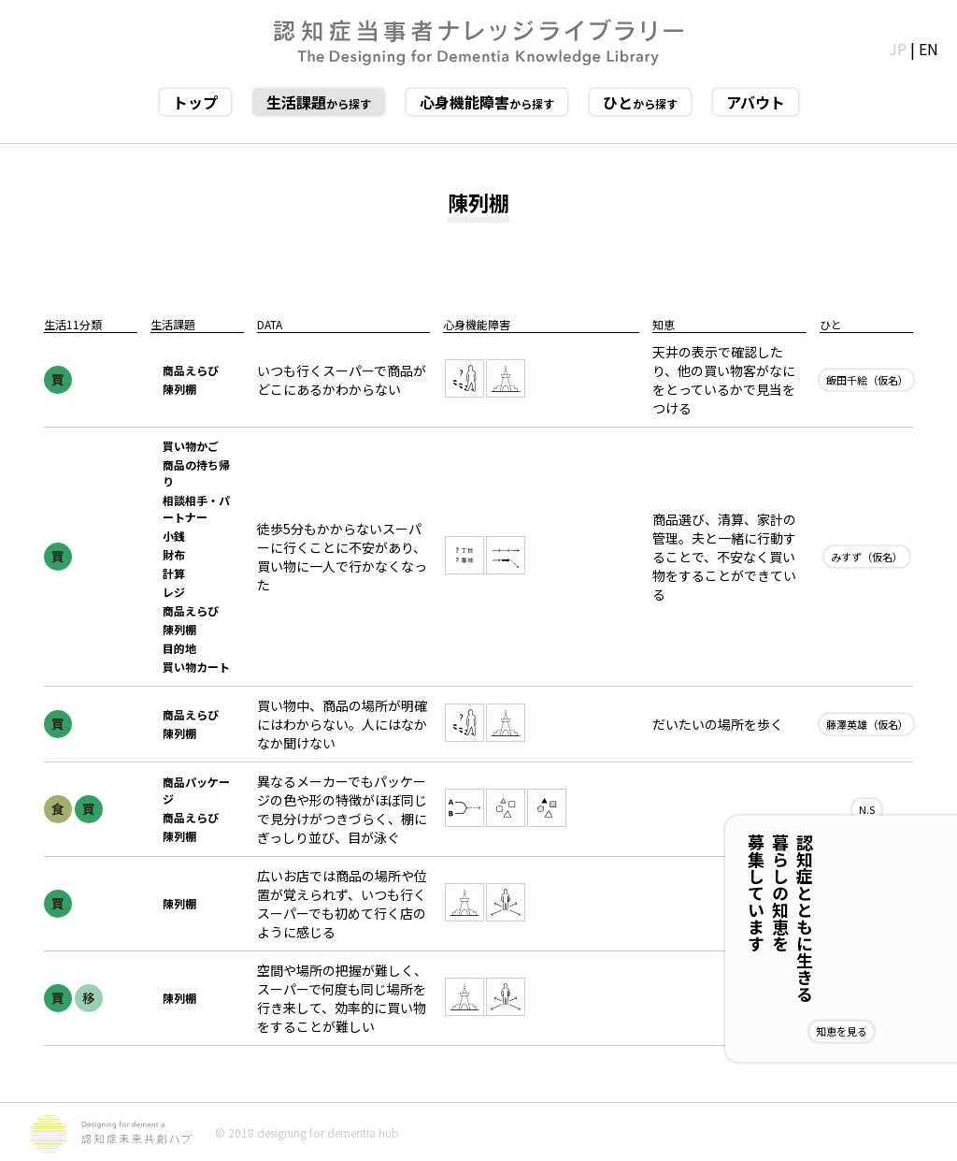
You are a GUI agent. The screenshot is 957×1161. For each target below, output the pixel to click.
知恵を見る (902, 1030)
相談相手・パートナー (196, 508)
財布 (174, 554)
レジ (174, 592)
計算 (174, 573)
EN (928, 48)
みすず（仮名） (867, 556)
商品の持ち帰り (196, 473)
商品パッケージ (196, 790)
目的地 (179, 648)
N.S (867, 809)
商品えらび (191, 370)
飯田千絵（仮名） (867, 379)
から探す (318, 102)
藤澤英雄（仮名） (867, 724)
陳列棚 (179, 389)
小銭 (174, 536)
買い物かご (191, 446)
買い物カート (196, 667)
